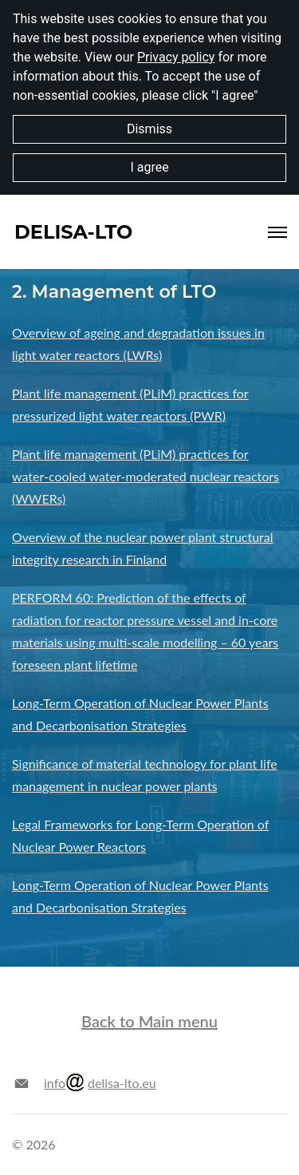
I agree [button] (149, 167)
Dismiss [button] (149, 128)
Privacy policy (176, 57)
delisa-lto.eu (110, 1082)
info (54, 1082)
